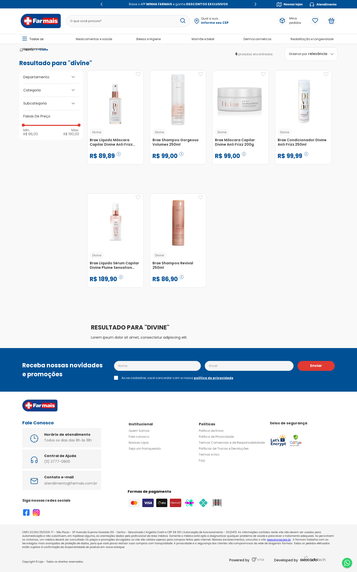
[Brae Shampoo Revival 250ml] (178, 245)
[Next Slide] (255, 4)
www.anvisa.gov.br (279, 540)
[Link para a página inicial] (26, 50)
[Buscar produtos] (183, 21)
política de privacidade (213, 378)
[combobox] (128, 21)
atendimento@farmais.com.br (70, 483)
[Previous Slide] (101, 4)
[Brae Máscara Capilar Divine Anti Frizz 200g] (240, 122)
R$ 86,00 (30, 134)
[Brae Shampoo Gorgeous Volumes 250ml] (178, 122)
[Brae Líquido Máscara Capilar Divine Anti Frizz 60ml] (115, 122)
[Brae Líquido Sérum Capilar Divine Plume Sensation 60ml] (115, 245)
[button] (214, 21)
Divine (44, 50)
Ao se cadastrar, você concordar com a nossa (177, 378)
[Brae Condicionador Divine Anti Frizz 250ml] (303, 122)
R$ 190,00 (71, 134)
